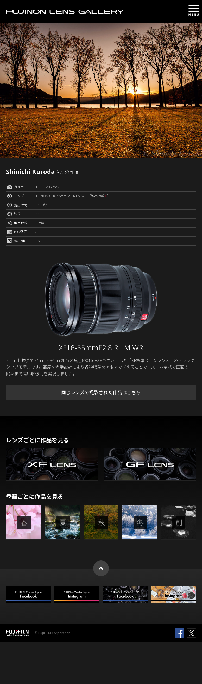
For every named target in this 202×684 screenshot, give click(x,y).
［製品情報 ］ (98, 195)
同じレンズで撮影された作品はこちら (101, 392)
